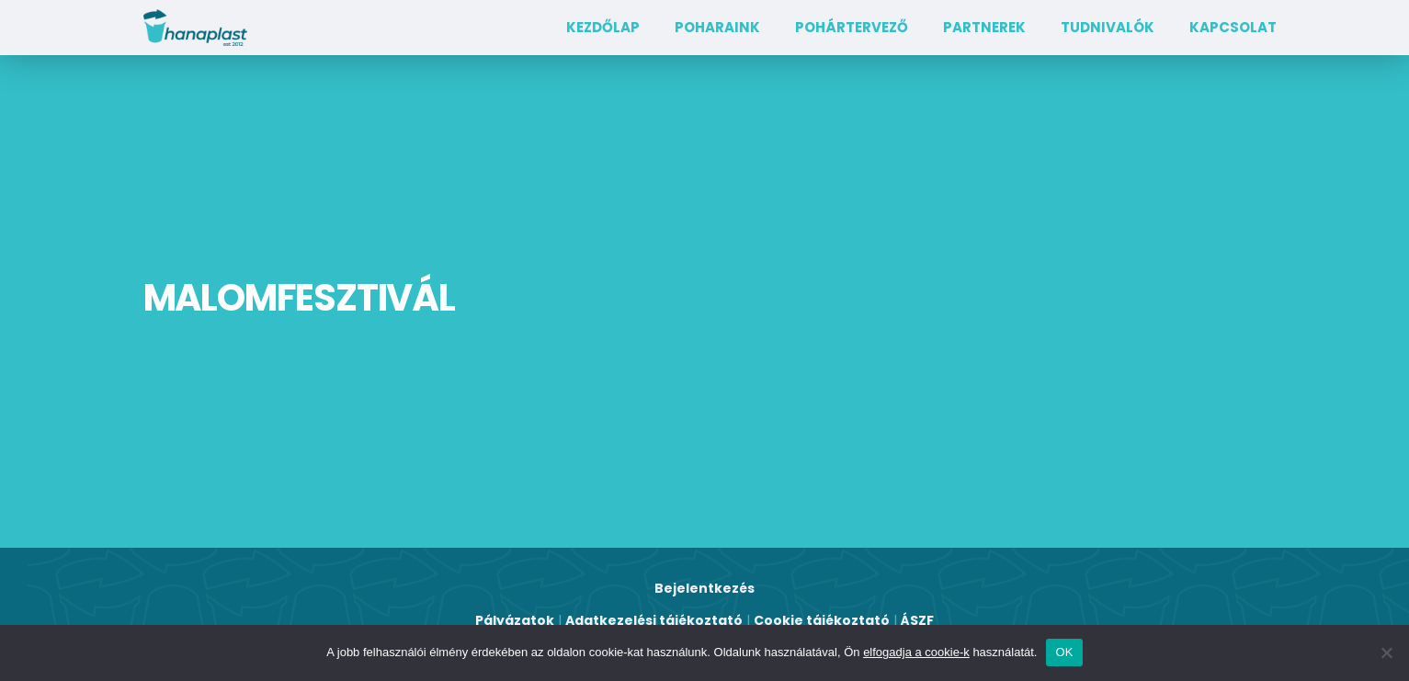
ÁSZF (917, 620)
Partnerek (984, 27)
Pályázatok (514, 620)
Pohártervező (851, 27)
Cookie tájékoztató (822, 620)
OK (1064, 652)
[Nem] (1386, 652)
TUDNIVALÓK (1107, 27)
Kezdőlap (603, 27)
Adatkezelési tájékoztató (654, 620)
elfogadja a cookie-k (916, 652)
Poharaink (717, 27)
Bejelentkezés (704, 588)
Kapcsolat (1233, 27)
